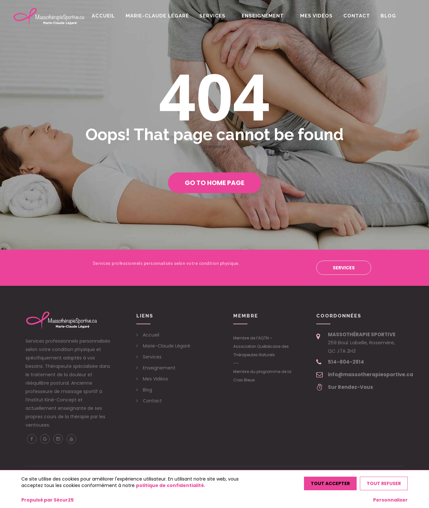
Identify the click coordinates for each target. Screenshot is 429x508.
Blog (390, 16)
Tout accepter (330, 483)
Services (224, 16)
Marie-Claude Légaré (171, 16)
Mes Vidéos (322, 16)
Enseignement (272, 16)
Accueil (119, 16)
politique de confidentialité (170, 485)
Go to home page (214, 182)
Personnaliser (390, 500)
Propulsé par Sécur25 (47, 500)
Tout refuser (384, 483)
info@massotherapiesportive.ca (370, 374)
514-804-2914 (346, 361)
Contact (360, 16)
